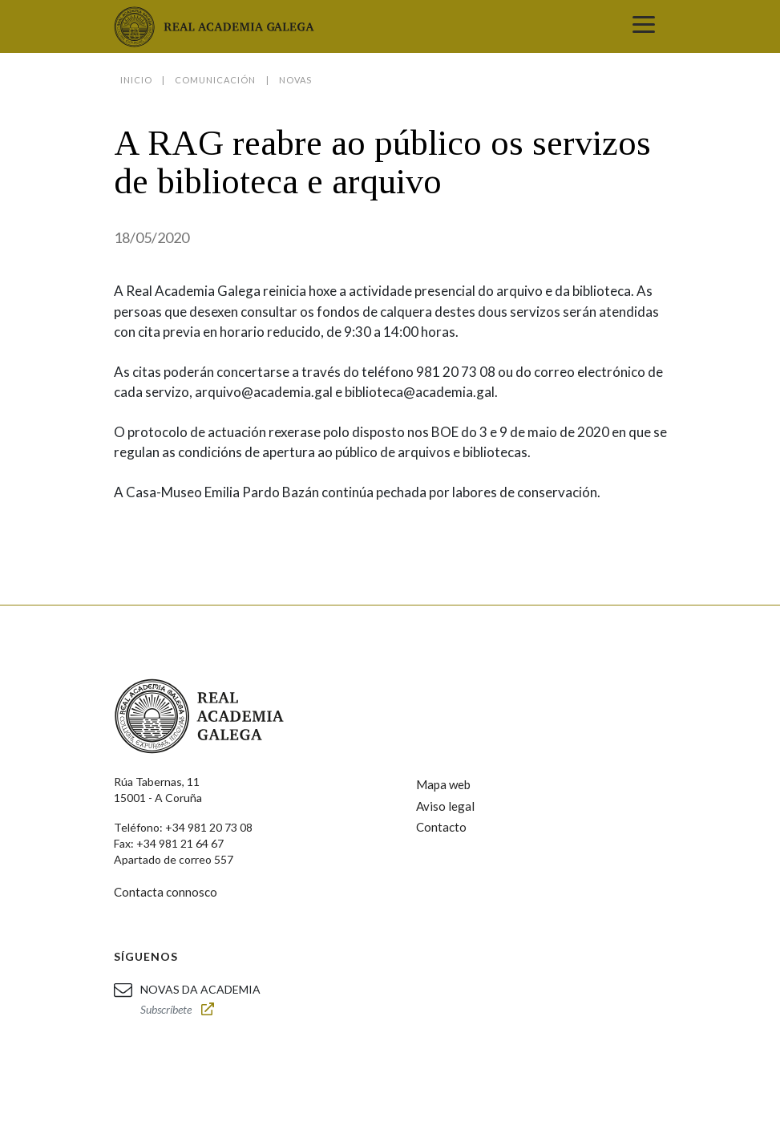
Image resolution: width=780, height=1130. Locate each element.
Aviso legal (445, 806)
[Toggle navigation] (643, 26)
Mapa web (443, 784)
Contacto (441, 827)
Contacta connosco (165, 892)
